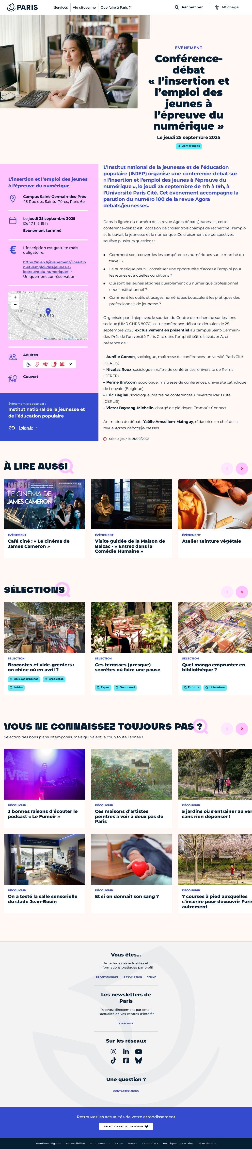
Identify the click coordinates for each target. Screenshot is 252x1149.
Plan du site (207, 1143)
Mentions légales (48, 1143)
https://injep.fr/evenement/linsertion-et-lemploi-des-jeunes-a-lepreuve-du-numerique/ (54, 267)
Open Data (150, 1143)
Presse (133, 1143)
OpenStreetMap (70, 339)
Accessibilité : (94, 1143)
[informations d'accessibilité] (49, 364)
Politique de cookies (178, 1143)
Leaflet (48, 339)
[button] (48, 312)
